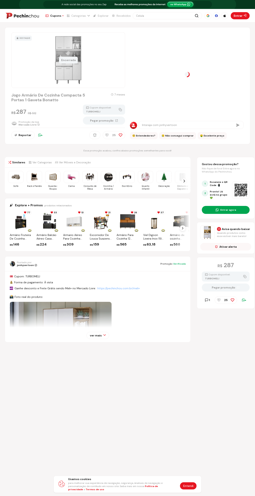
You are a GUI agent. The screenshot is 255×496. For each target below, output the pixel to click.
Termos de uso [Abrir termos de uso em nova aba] (95, 489)
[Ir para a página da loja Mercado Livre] (25, 123)
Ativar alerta (226, 246)
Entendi (188, 486)
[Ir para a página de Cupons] (54, 16)
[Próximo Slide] (182, 228)
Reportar (23, 135)
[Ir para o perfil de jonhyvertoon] (23, 264)
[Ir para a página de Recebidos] (121, 16)
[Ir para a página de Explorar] (101, 16)
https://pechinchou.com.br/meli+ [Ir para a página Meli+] (118, 288)
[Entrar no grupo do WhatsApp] (226, 210)
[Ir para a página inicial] (22, 15)
